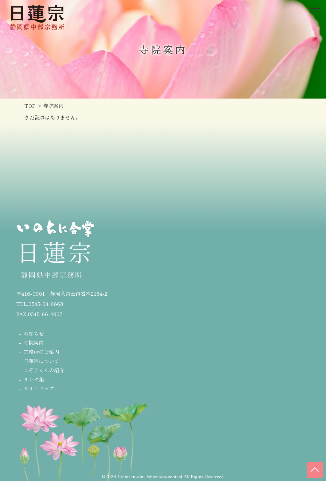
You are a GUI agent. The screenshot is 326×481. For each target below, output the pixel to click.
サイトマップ (39, 388)
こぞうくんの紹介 (44, 370)
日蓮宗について (41, 361)
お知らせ (34, 333)
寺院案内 (34, 342)
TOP (30, 105)
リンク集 (34, 379)
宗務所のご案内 (41, 351)
